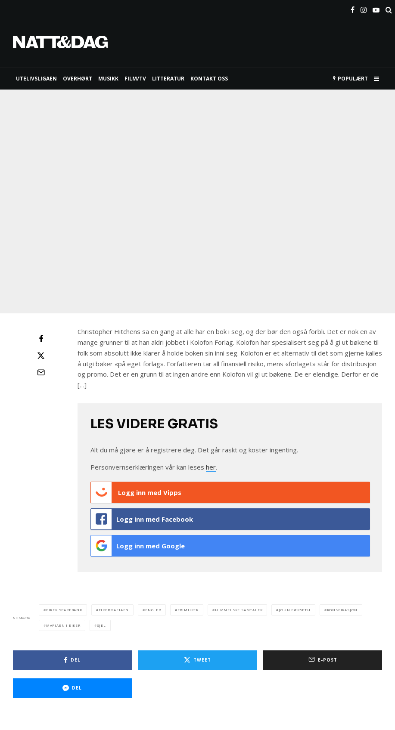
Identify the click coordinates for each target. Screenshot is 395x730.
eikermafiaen (114, 609)
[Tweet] (41, 355)
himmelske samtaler (238, 609)
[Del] (41, 339)
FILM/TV (135, 78)
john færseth (295, 609)
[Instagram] (364, 8)
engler (153, 609)
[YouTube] (376, 8)
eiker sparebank (64, 609)
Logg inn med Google (138, 545)
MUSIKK (108, 78)
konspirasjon (342, 609)
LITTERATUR (168, 78)
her (211, 467)
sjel (101, 625)
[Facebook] (353, 8)
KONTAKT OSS (209, 78)
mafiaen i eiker (63, 625)
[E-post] (41, 372)
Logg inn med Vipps (136, 492)
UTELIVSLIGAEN (36, 78)
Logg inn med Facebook (142, 519)
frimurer (188, 609)
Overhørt (77, 78)
